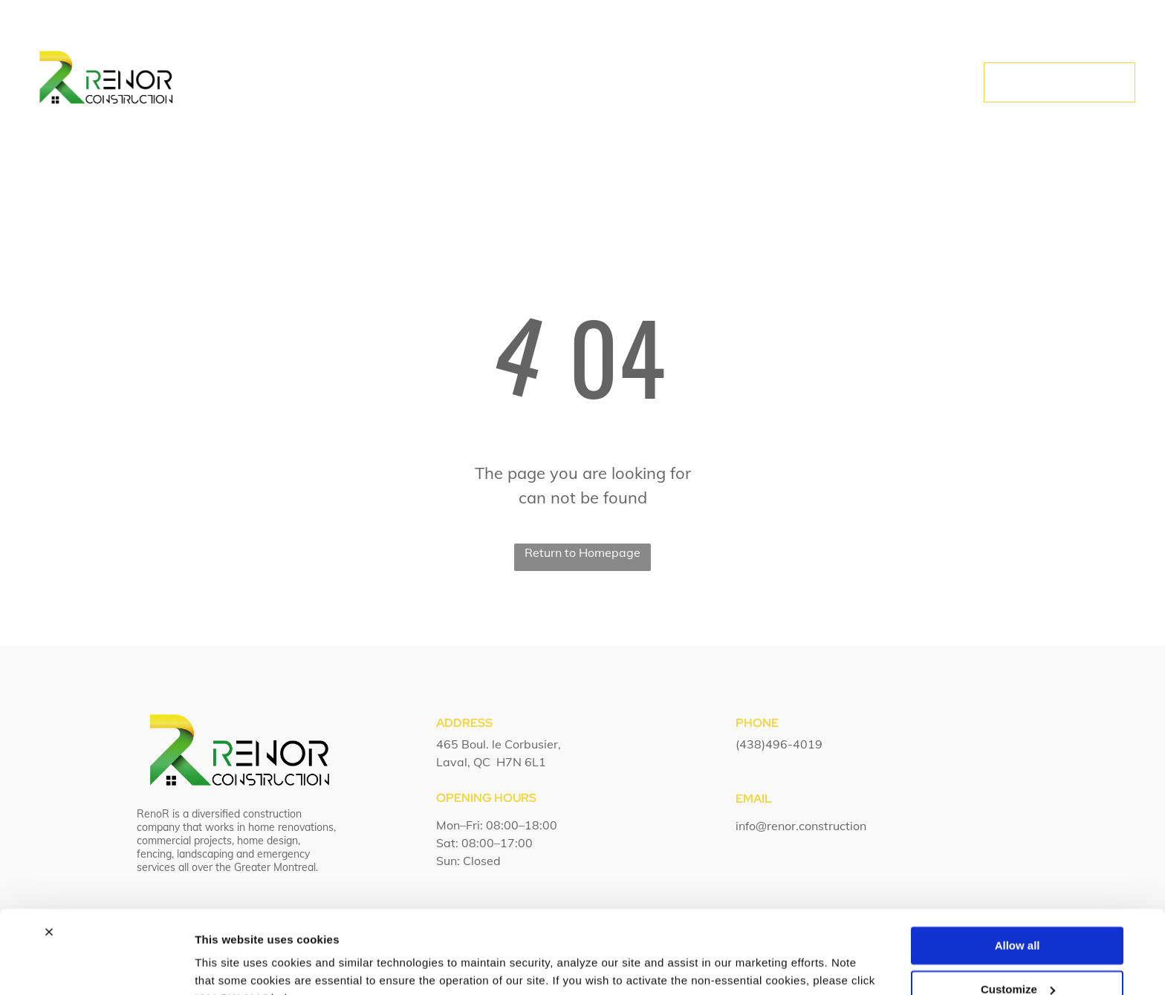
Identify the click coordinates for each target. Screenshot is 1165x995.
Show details (229, 965)
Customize (1018, 915)
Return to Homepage (582, 552)
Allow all (1017, 872)
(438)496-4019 (779, 744)
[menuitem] (380, 83)
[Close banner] (49, 858)
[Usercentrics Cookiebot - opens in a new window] (96, 966)
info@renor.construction (801, 825)
